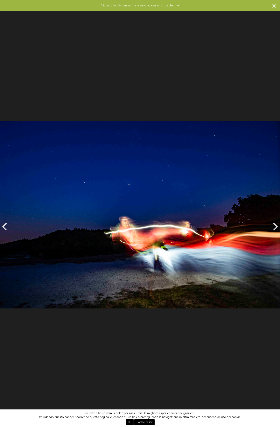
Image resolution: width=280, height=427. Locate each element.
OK (129, 422)
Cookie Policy (144, 422)
